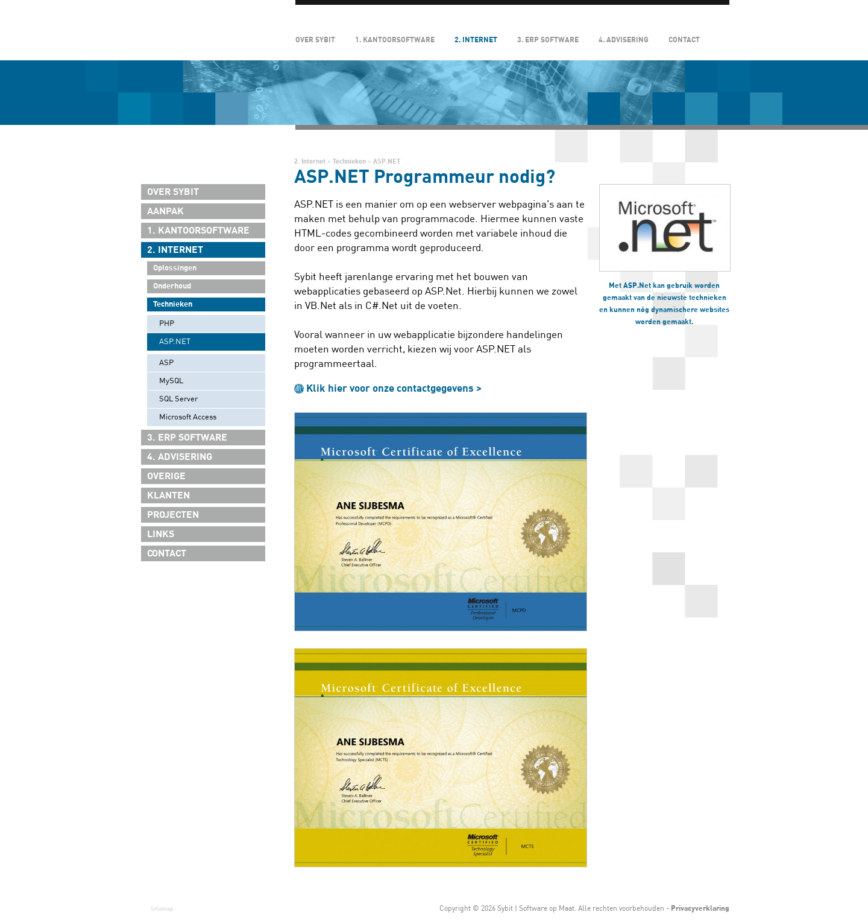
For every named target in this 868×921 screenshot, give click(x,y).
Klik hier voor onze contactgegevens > (394, 388)
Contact (684, 39)
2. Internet (475, 39)
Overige (166, 476)
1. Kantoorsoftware (395, 39)
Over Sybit (315, 39)
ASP (166, 363)
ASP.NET (174, 341)
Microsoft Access (187, 417)
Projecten (173, 514)
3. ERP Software (548, 39)
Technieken (172, 304)
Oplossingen (175, 268)
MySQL (171, 381)
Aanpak (165, 211)
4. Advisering (624, 39)
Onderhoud (172, 286)
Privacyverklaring (700, 908)
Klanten (168, 495)
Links (160, 534)
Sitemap (162, 908)
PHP (166, 323)
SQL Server (178, 399)
